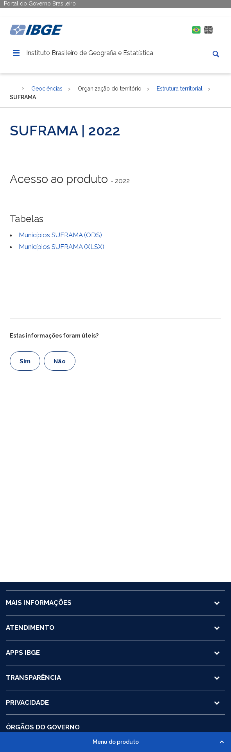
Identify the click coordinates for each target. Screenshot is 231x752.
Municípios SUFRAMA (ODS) (60, 235)
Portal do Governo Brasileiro (40, 3)
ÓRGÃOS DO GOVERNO (43, 727)
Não (60, 361)
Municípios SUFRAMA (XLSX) (61, 247)
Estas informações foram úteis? (54, 335)
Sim (25, 361)
